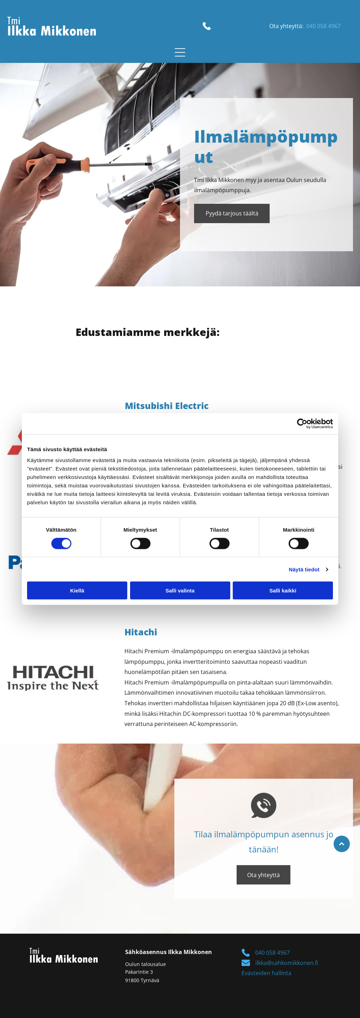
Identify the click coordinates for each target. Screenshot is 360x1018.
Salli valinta (180, 591)
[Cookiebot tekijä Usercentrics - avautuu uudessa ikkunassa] (302, 423)
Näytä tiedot (304, 569)
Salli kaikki (282, 591)
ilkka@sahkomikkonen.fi (286, 963)
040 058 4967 (323, 26)
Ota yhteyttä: (286, 26)
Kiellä (77, 591)
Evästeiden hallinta (266, 973)
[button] (180, 52)
